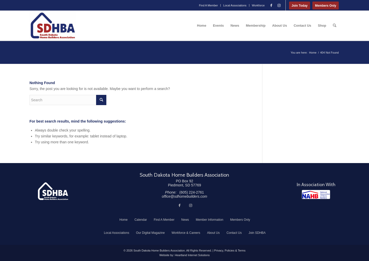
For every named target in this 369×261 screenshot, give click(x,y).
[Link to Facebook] (271, 5)
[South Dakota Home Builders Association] (52, 26)
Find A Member (208, 5)
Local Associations (235, 5)
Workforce (258, 5)
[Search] (335, 26)
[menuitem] (208, 5)
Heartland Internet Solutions (192, 255)
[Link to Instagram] (279, 5)
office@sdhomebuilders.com (184, 196)
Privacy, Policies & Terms (229, 250)
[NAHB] (316, 194)
